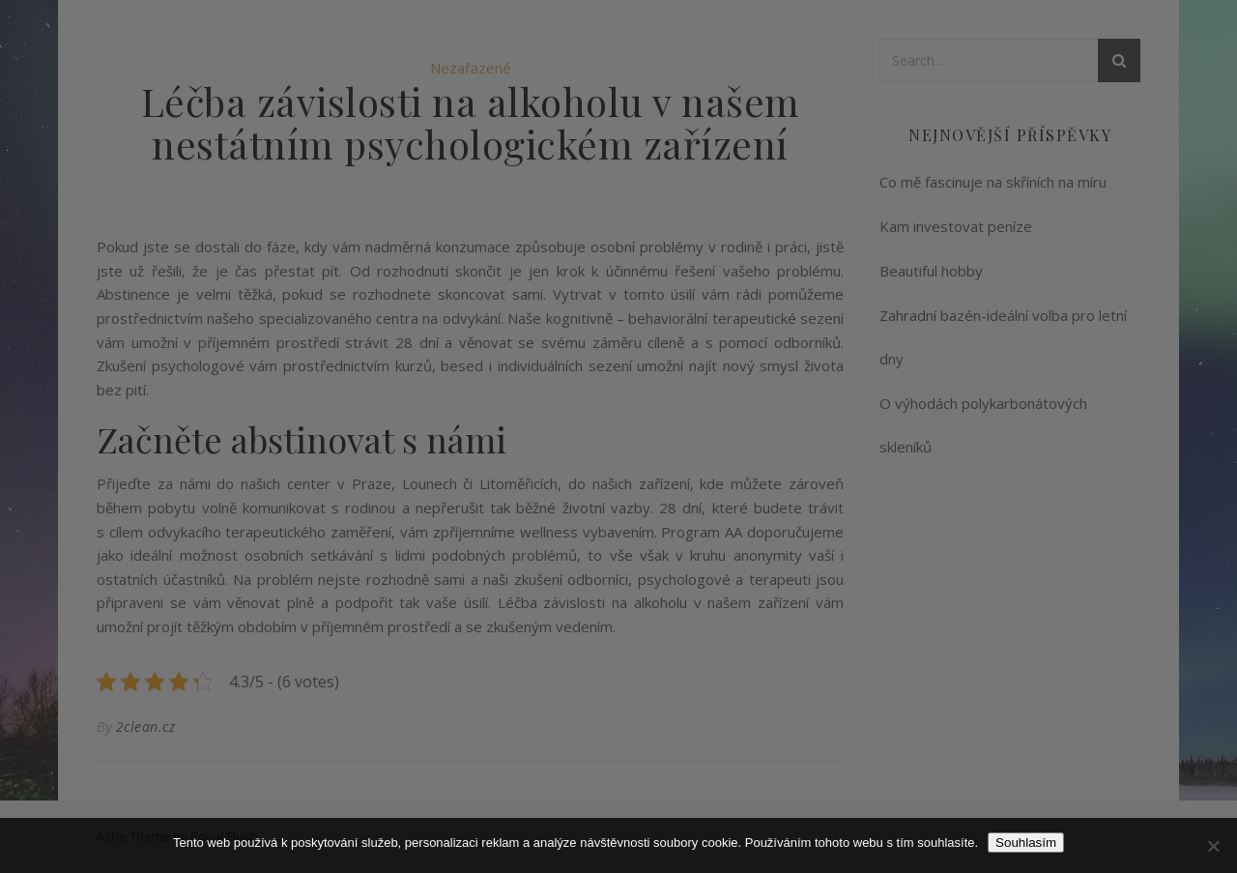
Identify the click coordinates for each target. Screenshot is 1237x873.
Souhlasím (1025, 842)
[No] (1213, 846)
